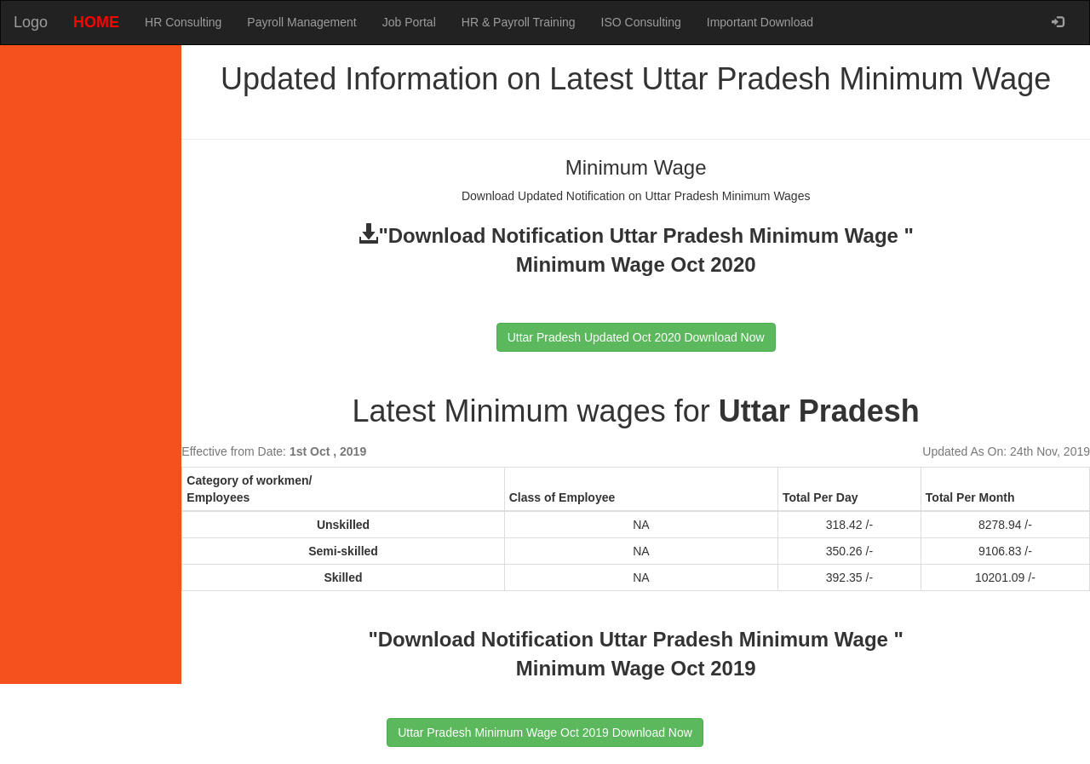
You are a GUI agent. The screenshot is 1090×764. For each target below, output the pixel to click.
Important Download (760, 22)
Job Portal (409, 22)
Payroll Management (301, 22)
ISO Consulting (641, 22)
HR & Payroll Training (519, 22)
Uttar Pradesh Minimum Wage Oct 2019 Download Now (545, 732)
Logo (31, 22)
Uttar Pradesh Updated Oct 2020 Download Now (636, 337)
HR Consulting (183, 22)
